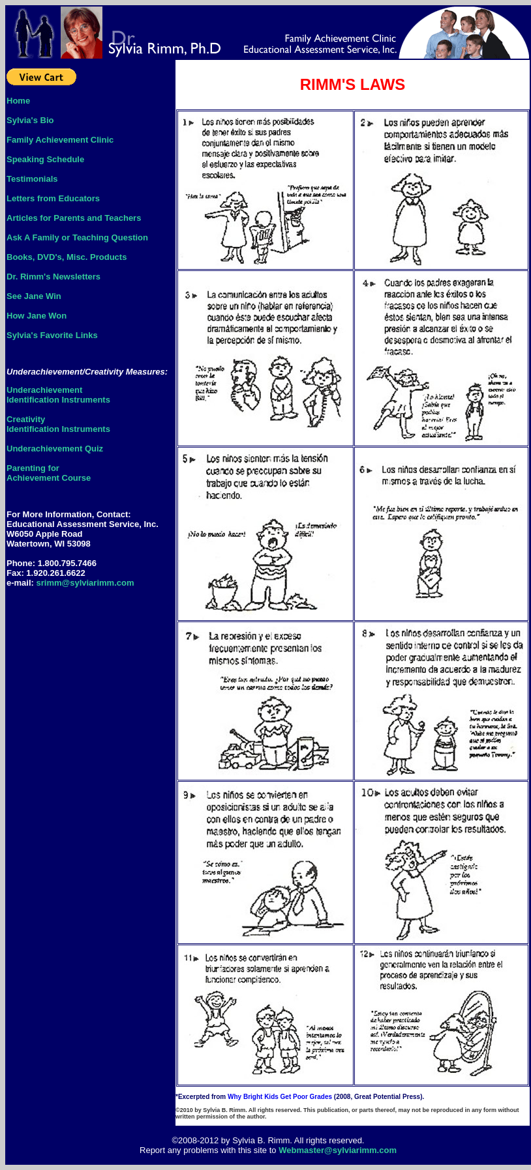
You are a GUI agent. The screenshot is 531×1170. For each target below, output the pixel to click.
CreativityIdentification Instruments (58, 424)
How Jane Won (37, 316)
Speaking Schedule (45, 159)
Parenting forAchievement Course (49, 473)
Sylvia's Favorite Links (52, 335)
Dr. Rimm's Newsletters (53, 276)
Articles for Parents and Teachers (74, 218)
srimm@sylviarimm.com (85, 583)
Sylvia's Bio (30, 120)
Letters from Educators (53, 198)
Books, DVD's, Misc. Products (67, 257)
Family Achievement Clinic (60, 140)
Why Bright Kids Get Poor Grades (281, 1096)
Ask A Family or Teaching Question (77, 237)
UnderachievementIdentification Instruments (58, 395)
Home (18, 101)
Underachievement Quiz (55, 448)
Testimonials (32, 179)
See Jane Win (34, 296)
